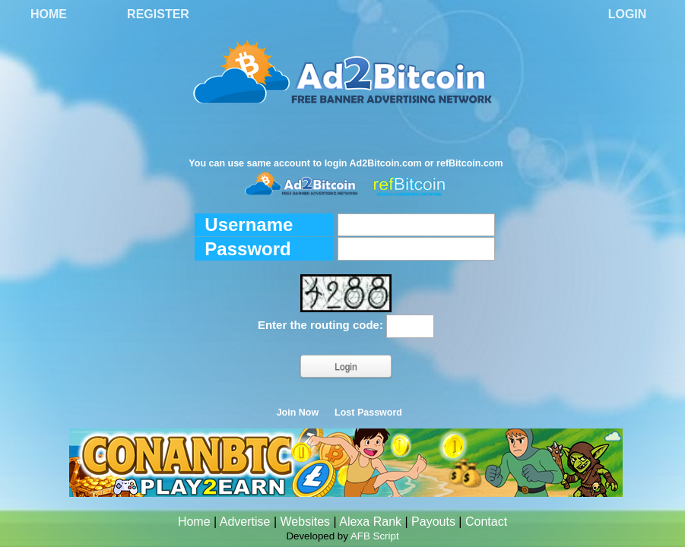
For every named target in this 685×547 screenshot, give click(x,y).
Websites (306, 521)
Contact (486, 521)
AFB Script (374, 536)
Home (48, 14)
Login (627, 14)
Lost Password (368, 412)
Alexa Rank (370, 521)
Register (158, 14)
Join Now (298, 412)
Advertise (245, 521)
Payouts (433, 521)
